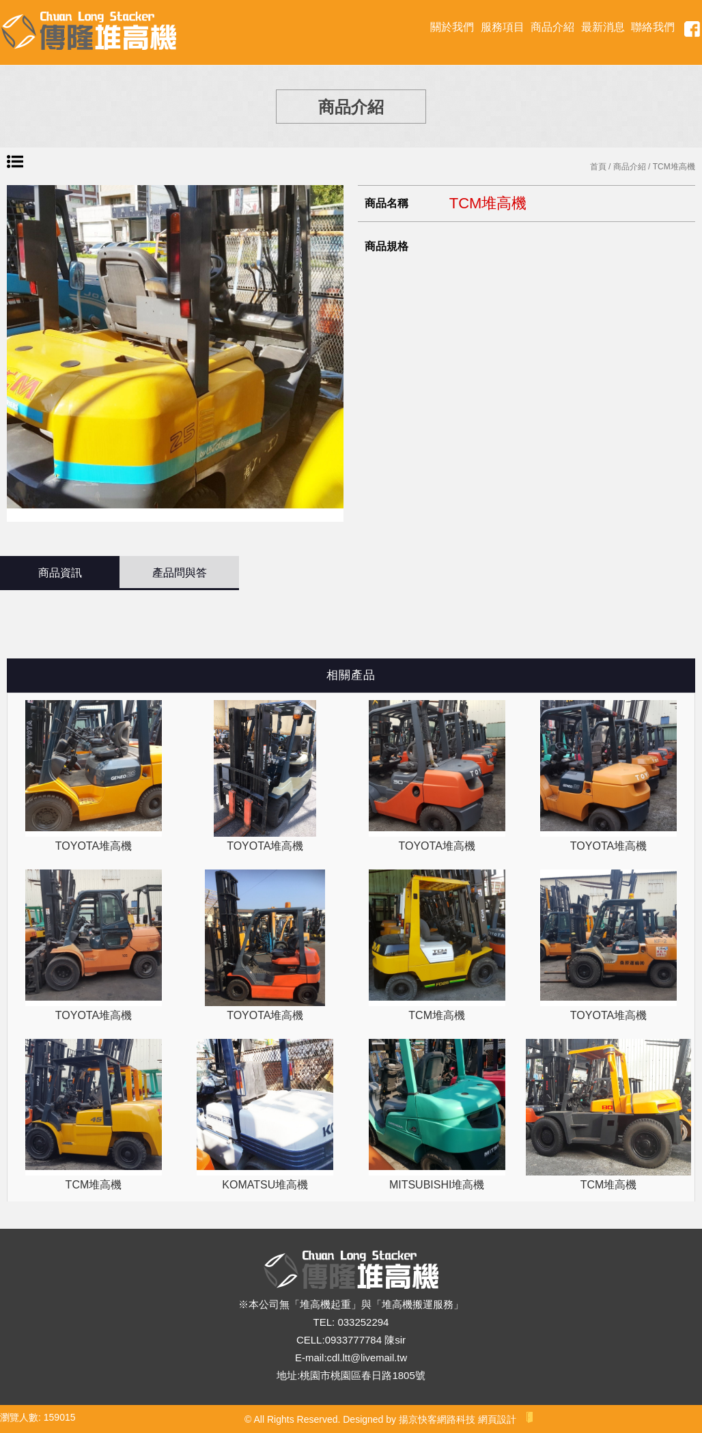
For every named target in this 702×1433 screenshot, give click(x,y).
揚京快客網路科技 (437, 1419)
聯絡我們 (653, 27)
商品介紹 (552, 27)
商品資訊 (60, 573)
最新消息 (603, 27)
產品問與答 (179, 573)
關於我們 (452, 27)
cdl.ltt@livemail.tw (367, 1357)
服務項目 (502, 27)
